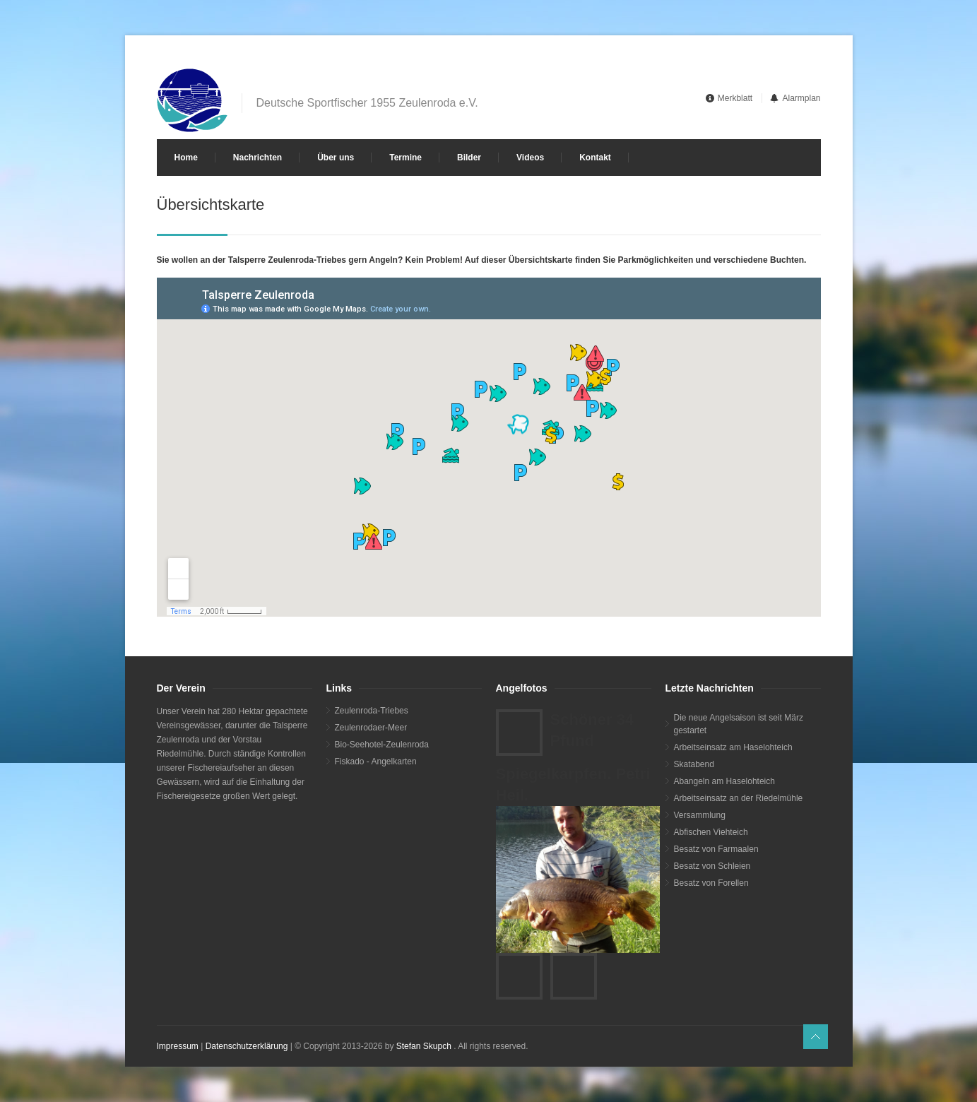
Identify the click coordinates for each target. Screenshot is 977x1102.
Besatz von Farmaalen (716, 849)
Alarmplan (801, 98)
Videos (530, 157)
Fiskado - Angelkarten (376, 761)
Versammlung (700, 815)
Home (186, 157)
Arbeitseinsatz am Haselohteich (733, 747)
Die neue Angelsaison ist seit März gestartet (738, 724)
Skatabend (694, 764)
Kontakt (595, 157)
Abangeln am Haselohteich (724, 781)
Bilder (469, 157)
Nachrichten (257, 157)
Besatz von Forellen (711, 883)
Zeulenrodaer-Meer (371, 728)
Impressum (178, 1046)
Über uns (335, 157)
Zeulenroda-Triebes (371, 711)
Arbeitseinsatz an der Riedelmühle (738, 798)
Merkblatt (735, 98)
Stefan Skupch (423, 1046)
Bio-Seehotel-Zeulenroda (382, 745)
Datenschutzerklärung (247, 1046)
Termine (405, 157)
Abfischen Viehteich (711, 832)
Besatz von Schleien (712, 866)
